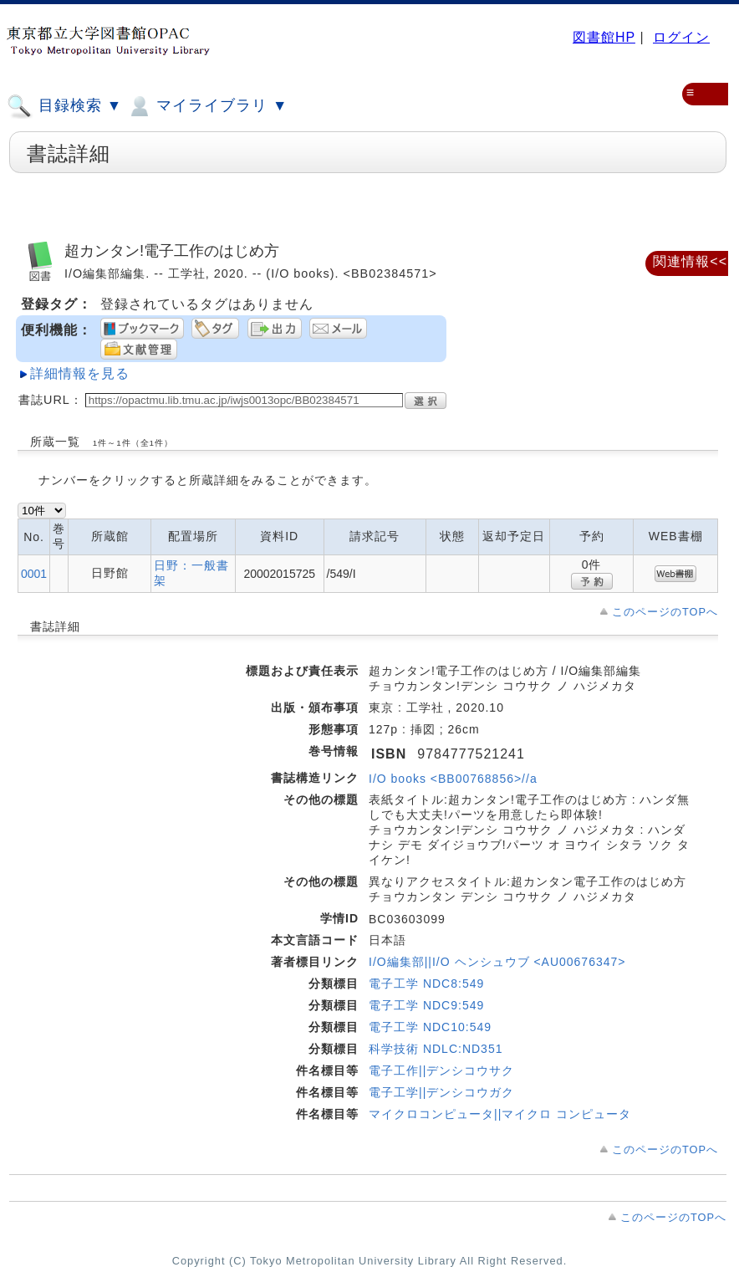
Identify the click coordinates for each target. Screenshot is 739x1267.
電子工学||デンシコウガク (441, 1092)
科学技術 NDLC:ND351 (435, 1048)
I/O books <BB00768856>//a (453, 778)
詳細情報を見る (80, 373)
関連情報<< (690, 261)
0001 (34, 573)
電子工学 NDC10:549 (430, 1027)
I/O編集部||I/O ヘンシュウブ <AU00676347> (497, 961)
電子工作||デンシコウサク (441, 1070)
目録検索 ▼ (64, 106)
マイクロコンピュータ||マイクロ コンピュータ (500, 1114)
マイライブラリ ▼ (207, 106)
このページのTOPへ (665, 611)
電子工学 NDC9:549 (426, 1005)
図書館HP (604, 37)
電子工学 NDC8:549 (426, 983)
